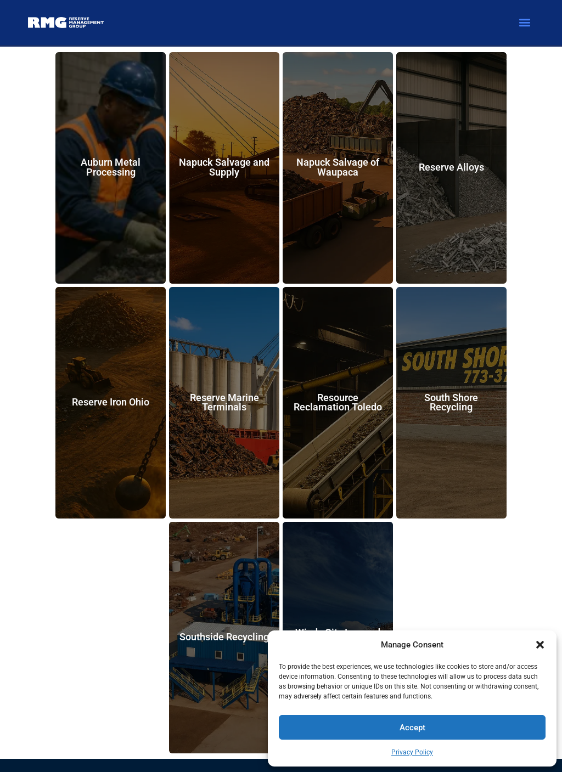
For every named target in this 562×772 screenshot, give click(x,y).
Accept (412, 727)
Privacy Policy (412, 752)
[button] (540, 644)
